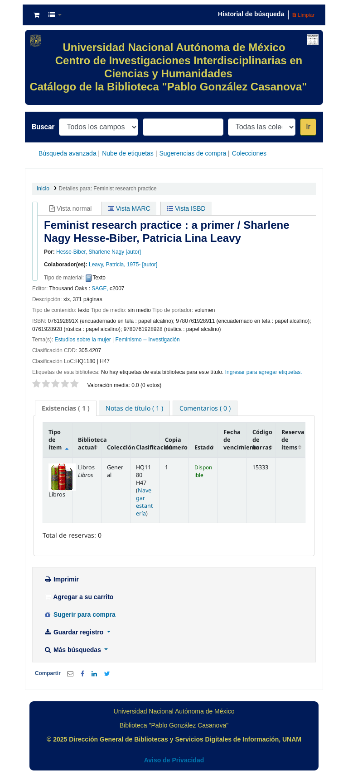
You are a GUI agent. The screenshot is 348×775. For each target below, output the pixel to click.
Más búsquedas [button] (73, 649)
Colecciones (249, 153)
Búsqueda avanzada (68, 153)
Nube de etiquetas (128, 153)
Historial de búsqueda (251, 14)
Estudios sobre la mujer (83, 339)
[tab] (66, 408)
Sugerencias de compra (192, 153)
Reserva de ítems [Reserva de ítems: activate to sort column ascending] (292, 439)
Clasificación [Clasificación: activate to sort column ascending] (148, 447)
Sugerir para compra (80, 614)
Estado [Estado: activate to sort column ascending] (203, 447)
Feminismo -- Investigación (148, 339)
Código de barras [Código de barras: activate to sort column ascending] (262, 439)
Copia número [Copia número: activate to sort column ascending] (176, 443)
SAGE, (100, 288)
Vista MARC (129, 208)
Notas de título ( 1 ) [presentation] (134, 408)
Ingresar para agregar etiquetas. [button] (263, 372)
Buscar (43, 127)
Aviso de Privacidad (174, 760)
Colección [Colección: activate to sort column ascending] (118, 447)
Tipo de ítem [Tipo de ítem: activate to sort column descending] (55, 439)
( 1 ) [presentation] (66, 408)
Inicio (43, 188)
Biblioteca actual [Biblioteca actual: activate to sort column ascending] (90, 443)
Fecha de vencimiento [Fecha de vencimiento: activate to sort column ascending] (235, 439)
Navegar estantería (144, 502)
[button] (36, 15)
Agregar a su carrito (78, 596)
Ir (308, 127)
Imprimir (61, 579)
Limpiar (303, 15)
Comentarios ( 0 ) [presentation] (205, 408)
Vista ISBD (186, 208)
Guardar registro (74, 632)
